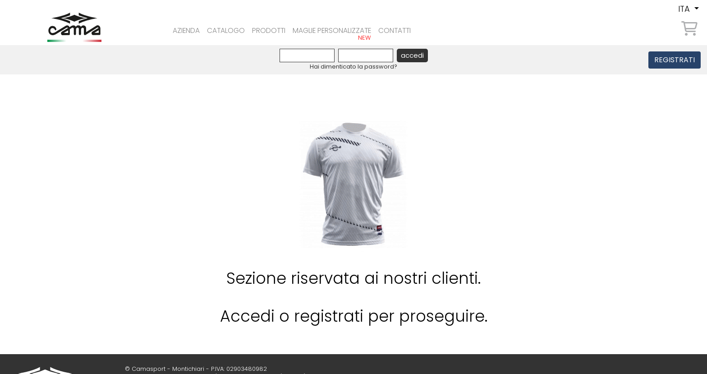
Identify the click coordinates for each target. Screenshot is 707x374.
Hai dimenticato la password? (353, 66)
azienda (182, 27)
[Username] (307, 55)
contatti (424, 27)
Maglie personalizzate (350, 27)
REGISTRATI (674, 60)
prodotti (276, 27)
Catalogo (228, 27)
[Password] (365, 55)
